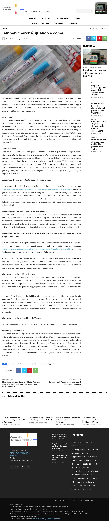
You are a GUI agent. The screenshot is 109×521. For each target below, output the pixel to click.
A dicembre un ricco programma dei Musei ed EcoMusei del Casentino (92, 420)
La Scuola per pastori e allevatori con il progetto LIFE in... (60, 458)
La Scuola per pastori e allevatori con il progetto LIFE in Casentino (99, 96)
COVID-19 (20, 364)
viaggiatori (51, 364)
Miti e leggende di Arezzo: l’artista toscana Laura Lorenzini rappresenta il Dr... (85, 453)
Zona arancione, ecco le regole (84, 442)
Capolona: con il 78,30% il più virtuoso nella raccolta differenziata (98, 110)
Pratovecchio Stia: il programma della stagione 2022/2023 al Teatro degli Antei (85, 464)
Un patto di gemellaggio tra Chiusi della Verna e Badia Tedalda (99, 83)
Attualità (4, 28)
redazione (12, 39)
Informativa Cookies (54, 519)
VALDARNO (67, 500)
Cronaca (85, 67)
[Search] (91, 11)
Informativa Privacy (39, 519)
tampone (28, 364)
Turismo (35, 364)
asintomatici (11, 364)
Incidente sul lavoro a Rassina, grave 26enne (100, 12)
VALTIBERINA (89, 500)
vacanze (43, 364)
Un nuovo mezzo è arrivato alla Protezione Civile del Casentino (68, 420)
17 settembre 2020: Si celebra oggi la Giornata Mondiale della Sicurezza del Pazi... (85, 474)
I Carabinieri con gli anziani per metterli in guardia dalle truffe (98, 122)
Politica (93, 78)
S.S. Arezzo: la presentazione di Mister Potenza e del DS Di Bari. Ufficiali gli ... (84, 485)
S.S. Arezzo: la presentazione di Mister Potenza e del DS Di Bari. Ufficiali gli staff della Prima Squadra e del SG (21, 384)
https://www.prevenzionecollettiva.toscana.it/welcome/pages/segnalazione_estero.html (37, 189)
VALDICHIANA (77, 500)
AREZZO (58, 500)
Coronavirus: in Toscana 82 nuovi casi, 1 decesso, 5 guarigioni (65, 383)
